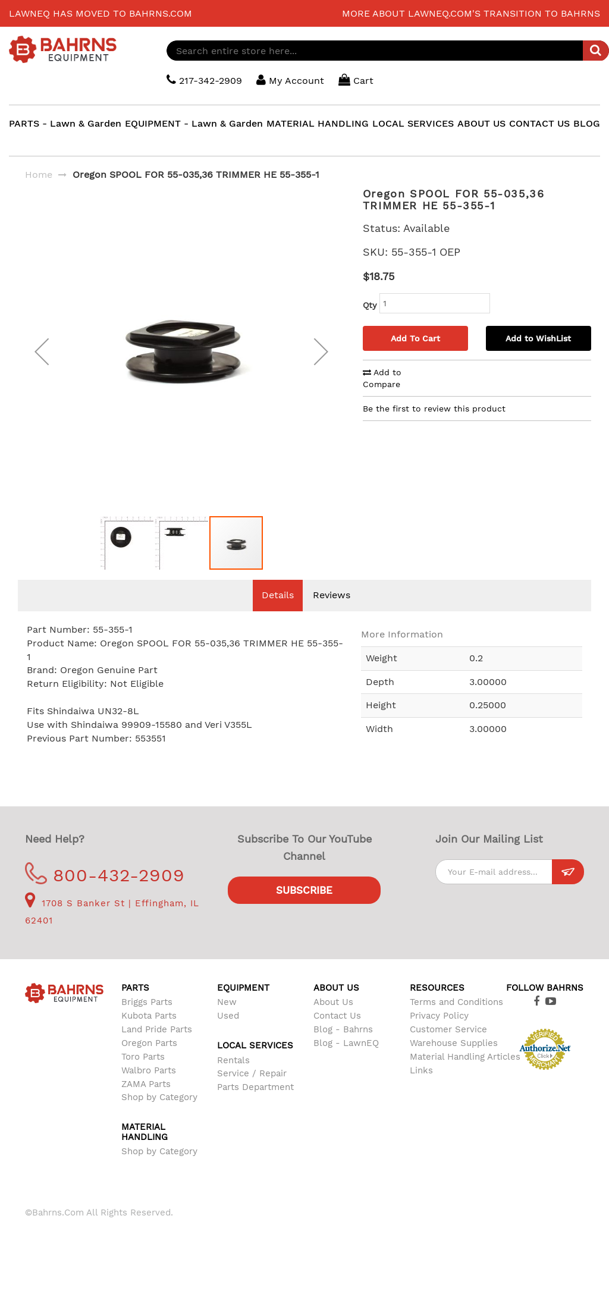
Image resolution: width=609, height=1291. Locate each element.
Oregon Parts (149, 1061)
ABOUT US (481, 123)
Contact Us (337, 1033)
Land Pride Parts (156, 1047)
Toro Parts (143, 1074)
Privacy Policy (439, 1033)
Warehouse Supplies (454, 1061)
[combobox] (388, 50)
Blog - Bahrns (343, 1047)
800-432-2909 (105, 892)
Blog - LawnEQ (346, 1061)
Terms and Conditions (456, 1019)
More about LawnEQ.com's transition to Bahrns (471, 13)
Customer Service (448, 1047)
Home (38, 174)
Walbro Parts (148, 1088)
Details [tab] (278, 612)
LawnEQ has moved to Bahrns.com (100, 13)
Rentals (233, 1078)
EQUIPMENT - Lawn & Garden (194, 123)
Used (228, 1033)
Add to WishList (538, 338)
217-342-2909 (204, 80)
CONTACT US (539, 123)
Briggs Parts (146, 1019)
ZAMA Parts (146, 1102)
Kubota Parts (149, 1033)
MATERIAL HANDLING (317, 123)
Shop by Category (159, 1115)
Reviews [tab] (331, 612)
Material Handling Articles (465, 1074)
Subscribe (304, 908)
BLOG (586, 123)
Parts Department (255, 1105)
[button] (41, 360)
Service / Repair (252, 1091)
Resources (437, 1005)
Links (421, 1088)
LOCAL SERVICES (413, 123)
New (227, 1019)
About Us (333, 1019)
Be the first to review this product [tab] (434, 408)
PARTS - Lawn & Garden (65, 123)
